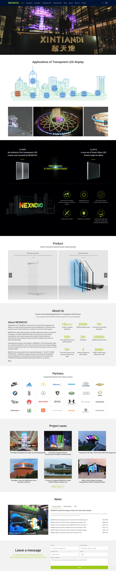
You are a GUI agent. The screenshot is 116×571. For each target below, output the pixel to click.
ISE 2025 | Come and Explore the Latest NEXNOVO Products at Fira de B (68, 519)
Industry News (67, 500)
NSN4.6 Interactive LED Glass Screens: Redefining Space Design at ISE (68, 516)
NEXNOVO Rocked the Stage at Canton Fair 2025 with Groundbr (71, 504)
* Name (52, 539)
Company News (56, 500)
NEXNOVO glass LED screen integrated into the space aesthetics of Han (68, 521)
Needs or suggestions (55, 551)
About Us (77, 3)
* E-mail (81, 545)
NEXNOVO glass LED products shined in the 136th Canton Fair (66, 526)
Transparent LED (46, 3)
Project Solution (57, 3)
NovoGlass (37, 3)
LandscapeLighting (17, 87)
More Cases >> (58, 481)
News (65, 3)
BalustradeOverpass (84, 87)
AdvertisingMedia (97, 87)
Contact (84, 3)
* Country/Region (83, 539)
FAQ (75, 500)
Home (22, 3)
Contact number (54, 545)
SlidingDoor (47, 89)
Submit (79, 561)
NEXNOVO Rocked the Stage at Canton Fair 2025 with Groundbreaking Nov (69, 513)
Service (71, 3)
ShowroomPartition (72, 87)
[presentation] (2, 24)
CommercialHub (54, 82)
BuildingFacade (33, 75)
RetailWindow (62, 89)
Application (29, 3)
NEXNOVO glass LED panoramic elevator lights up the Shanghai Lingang (68, 524)
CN (106, 3)
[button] (54, 44)
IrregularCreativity (32, 89)
